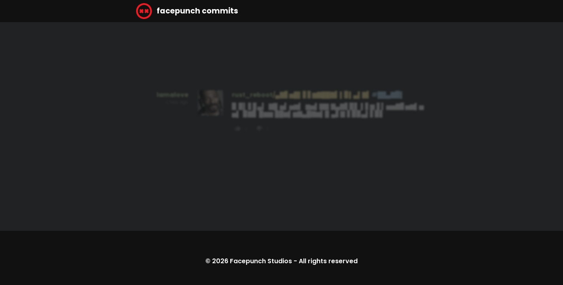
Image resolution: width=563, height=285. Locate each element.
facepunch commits (187, 11)
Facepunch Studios (261, 261)
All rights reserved (328, 261)
